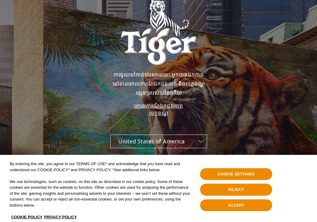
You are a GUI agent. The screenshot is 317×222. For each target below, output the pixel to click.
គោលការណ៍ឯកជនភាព (158, 105)
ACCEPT (236, 207)
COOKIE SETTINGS (236, 176)
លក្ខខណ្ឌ (158, 112)
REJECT (236, 191)
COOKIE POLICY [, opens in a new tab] (26, 219)
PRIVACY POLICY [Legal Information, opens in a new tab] (60, 219)
